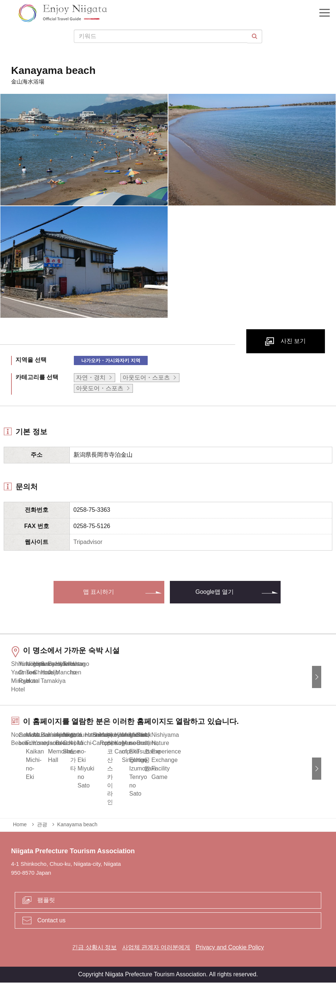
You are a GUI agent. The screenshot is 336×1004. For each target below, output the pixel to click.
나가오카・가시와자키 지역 (110, 360)
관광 (42, 846)
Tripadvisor (88, 542)
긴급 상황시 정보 (94, 969)
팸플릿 (46, 921)
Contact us (51, 941)
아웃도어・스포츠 (146, 377)
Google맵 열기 (214, 592)
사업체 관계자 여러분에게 (156, 969)
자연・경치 (91, 377)
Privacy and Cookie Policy (230, 969)
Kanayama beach (77, 846)
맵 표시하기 (98, 592)
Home (20, 846)
